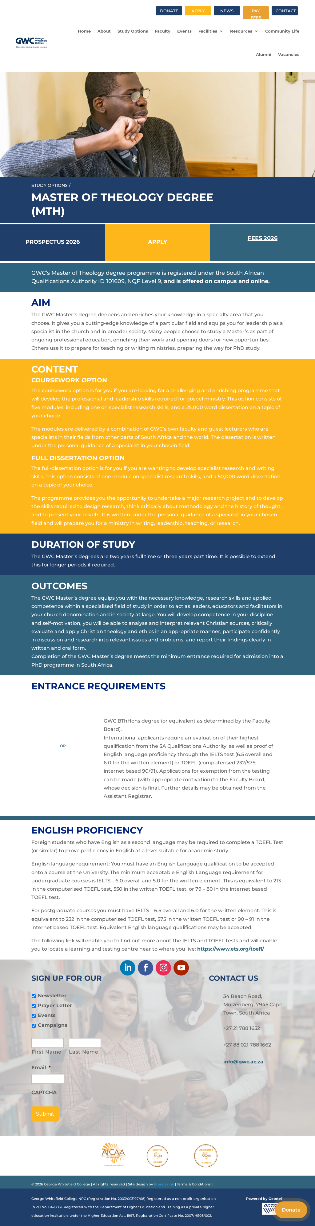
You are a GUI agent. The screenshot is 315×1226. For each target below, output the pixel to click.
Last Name (83, 1052)
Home (84, 31)
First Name (47, 1052)
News (226, 10)
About (104, 31)
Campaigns (52, 1025)
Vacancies (288, 54)
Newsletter (52, 996)
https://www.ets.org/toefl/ (230, 949)
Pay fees (256, 14)
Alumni (263, 54)
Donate (169, 10)
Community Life (282, 31)
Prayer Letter (55, 1005)
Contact (286, 10)
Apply (198, 10)
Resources (241, 31)
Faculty (162, 31)
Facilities (207, 31)
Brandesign (163, 1184)
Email (41, 1067)
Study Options (133, 31)
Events (184, 31)
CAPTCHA (44, 1092)
